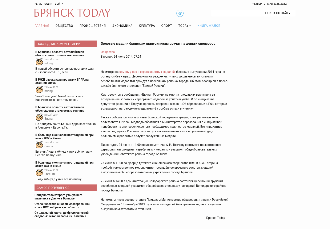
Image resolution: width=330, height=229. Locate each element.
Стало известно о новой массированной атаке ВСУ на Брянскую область (62, 205)
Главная (42, 25)
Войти (59, 3)
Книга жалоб (208, 25)
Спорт (166, 25)
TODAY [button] (183, 25)
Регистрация (43, 3)
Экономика (122, 25)
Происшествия (93, 25)
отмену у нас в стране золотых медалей (147, 71)
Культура (147, 25)
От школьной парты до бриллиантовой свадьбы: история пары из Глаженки (62, 214)
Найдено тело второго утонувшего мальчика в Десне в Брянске (58, 196)
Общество (64, 25)
